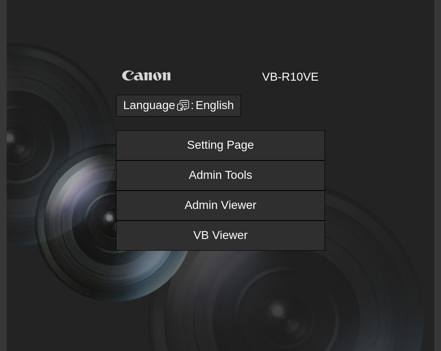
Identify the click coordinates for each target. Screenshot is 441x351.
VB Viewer (220, 235)
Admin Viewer (220, 204)
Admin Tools (220, 174)
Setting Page (220, 144)
